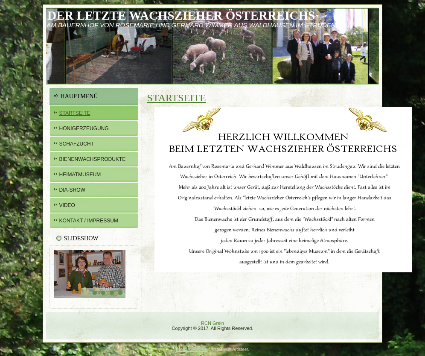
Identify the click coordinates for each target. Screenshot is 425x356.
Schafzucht (76, 144)
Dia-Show (72, 190)
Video (67, 205)
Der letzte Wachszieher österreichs (181, 15)
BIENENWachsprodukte (92, 159)
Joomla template (191, 349)
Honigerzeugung (84, 128)
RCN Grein (212, 323)
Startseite (74, 113)
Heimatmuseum (80, 175)
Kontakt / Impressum (88, 221)
